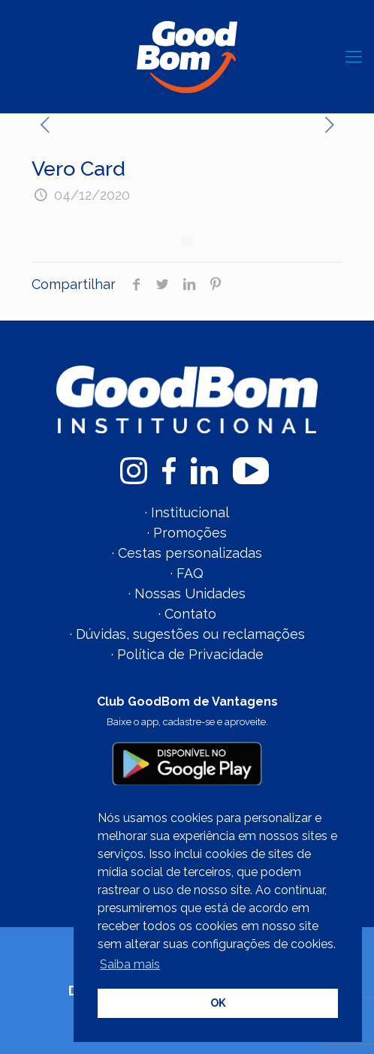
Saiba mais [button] (130, 964)
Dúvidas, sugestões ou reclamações (190, 634)
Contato (190, 614)
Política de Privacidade (190, 654)
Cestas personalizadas (190, 553)
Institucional (190, 512)
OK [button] (218, 1002)
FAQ (190, 573)
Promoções (190, 533)
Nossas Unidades (190, 593)
